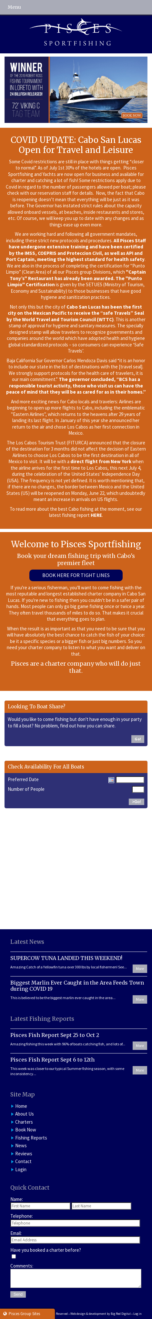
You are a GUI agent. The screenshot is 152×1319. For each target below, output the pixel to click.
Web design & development (88, 1314)
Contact (23, 1161)
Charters (24, 1122)
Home (21, 1106)
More (140, 968)
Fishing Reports (31, 1138)
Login (20, 1169)
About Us (24, 1114)
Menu (14, 7)
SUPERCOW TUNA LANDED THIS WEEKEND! (66, 958)
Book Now (25, 1130)
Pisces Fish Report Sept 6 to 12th (52, 1059)
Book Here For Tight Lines (76, 575)
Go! (138, 738)
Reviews (23, 1153)
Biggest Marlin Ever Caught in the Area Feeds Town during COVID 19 (77, 985)
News (21, 1145)
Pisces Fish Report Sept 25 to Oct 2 (54, 1035)
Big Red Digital (121, 1314)
